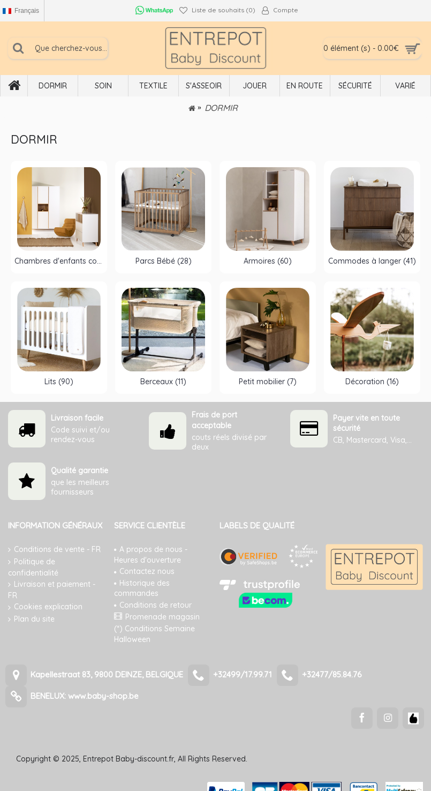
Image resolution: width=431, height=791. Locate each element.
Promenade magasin (157, 617)
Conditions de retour (153, 605)
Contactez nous (144, 571)
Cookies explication (45, 607)
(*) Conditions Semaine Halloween (154, 634)
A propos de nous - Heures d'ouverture (150, 554)
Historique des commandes (142, 588)
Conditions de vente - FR (54, 549)
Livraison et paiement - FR (51, 589)
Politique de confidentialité (33, 567)
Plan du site (31, 619)
